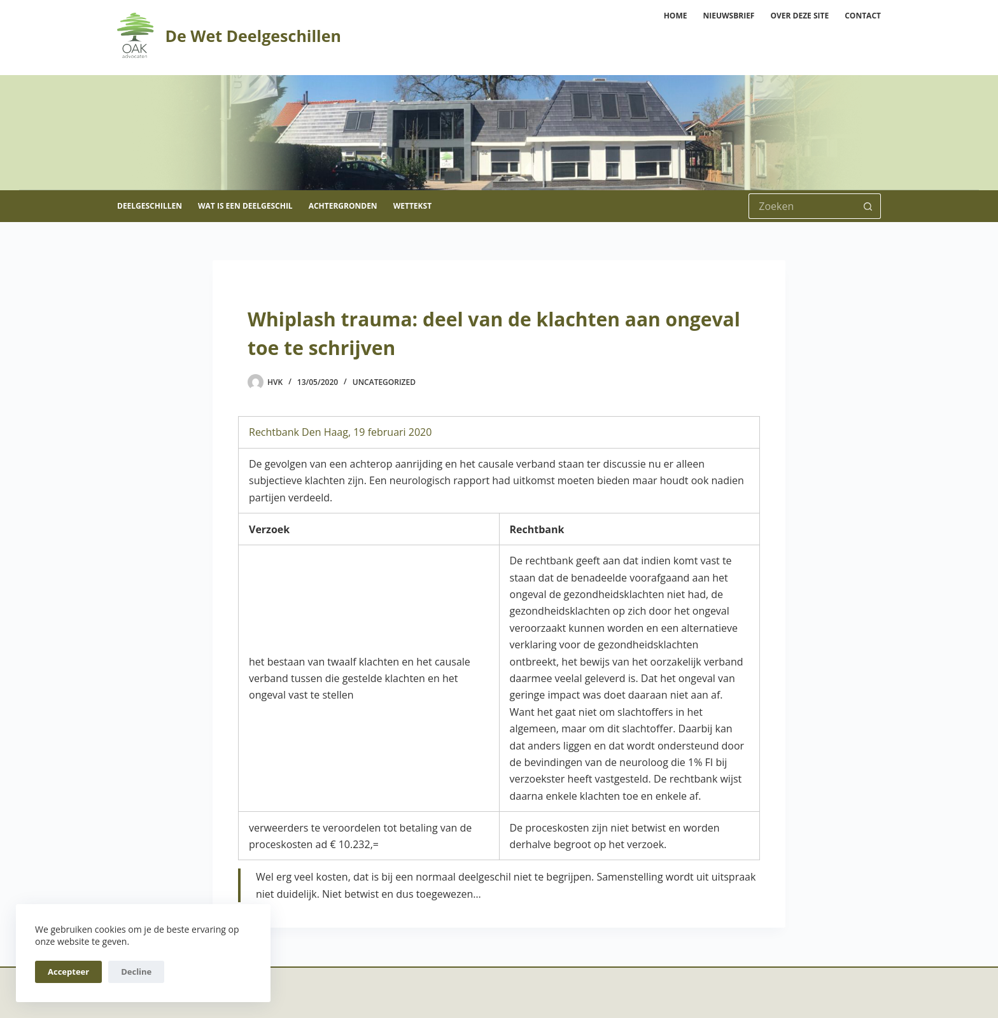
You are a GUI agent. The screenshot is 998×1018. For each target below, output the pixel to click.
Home (675, 15)
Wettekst (412, 205)
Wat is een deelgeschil (245, 205)
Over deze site (799, 15)
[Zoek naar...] (802, 206)
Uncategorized (384, 382)
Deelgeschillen (149, 205)
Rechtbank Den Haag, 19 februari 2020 (340, 432)
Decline (136, 971)
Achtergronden (343, 205)
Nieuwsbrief (728, 15)
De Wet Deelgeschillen (253, 35)
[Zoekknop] (868, 206)
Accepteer (68, 971)
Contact (863, 15)
